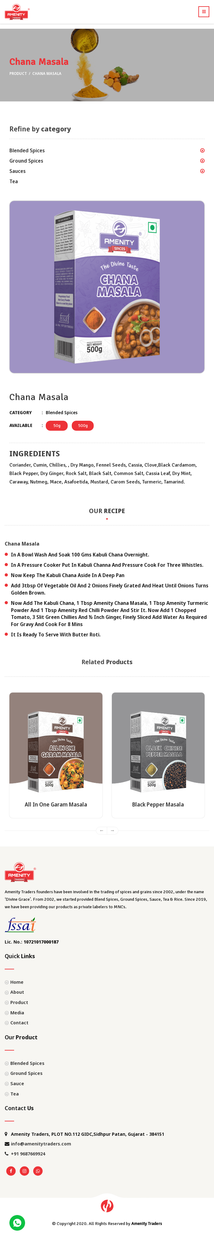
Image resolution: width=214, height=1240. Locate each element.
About (17, 992)
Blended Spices (27, 150)
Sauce (17, 1083)
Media (17, 1012)
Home (16, 982)
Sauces (17, 171)
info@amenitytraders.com (41, 1143)
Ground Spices (26, 160)
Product (18, 73)
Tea (13, 181)
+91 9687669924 (28, 1153)
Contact (19, 1022)
